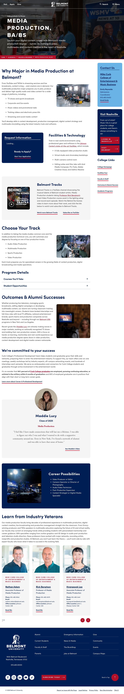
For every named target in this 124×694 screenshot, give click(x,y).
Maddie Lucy (21, 326)
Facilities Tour (103, 173)
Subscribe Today (54, 677)
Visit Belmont (110, 149)
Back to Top (110, 677)
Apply (12, 4)
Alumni (37, 634)
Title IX (116, 690)
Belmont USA (45, 319)
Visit (5, 4)
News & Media (70, 641)
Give (19, 4)
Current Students (42, 641)
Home (3, 57)
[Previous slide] (82, 620)
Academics (12, 57)
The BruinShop (70, 647)
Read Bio (8, 610)
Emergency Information (73, 634)
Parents (38, 653)
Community (97, 641)
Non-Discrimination (106, 690)
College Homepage (105, 167)
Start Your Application (22, 156)
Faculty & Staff (103, 179)
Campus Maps (99, 653)
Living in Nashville (110, 140)
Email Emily (104, 100)
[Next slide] (88, 620)
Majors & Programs (25, 57)
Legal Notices (83, 690)
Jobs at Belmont (70, 653)
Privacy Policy (93, 690)
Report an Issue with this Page (67, 690)
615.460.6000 (16, 665)
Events (95, 647)
